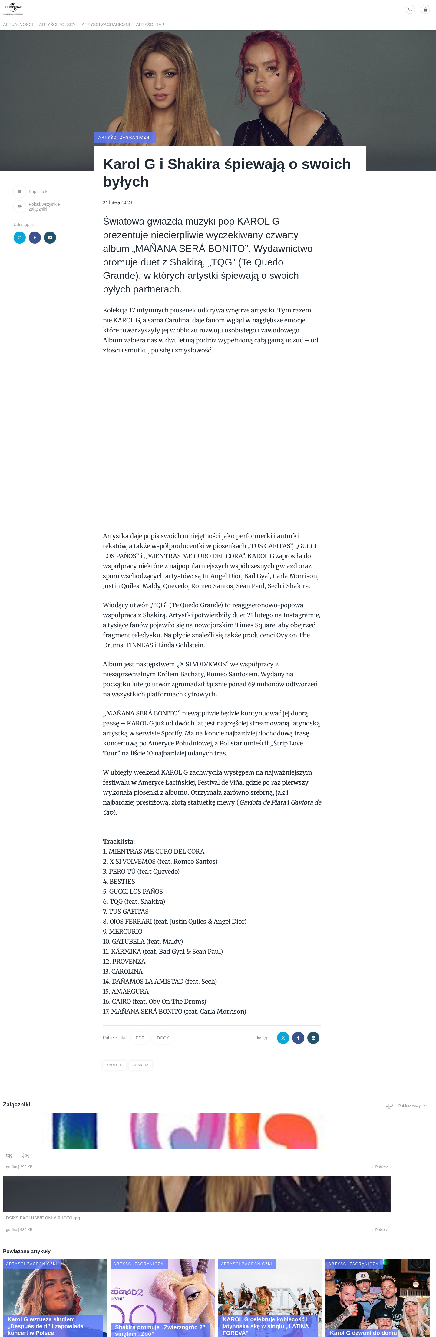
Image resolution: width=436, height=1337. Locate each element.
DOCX (163, 1037)
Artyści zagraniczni (106, 24)
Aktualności (18, 24)
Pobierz (94, 1167)
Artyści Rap (150, 24)
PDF (140, 1037)
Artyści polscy (57, 24)
